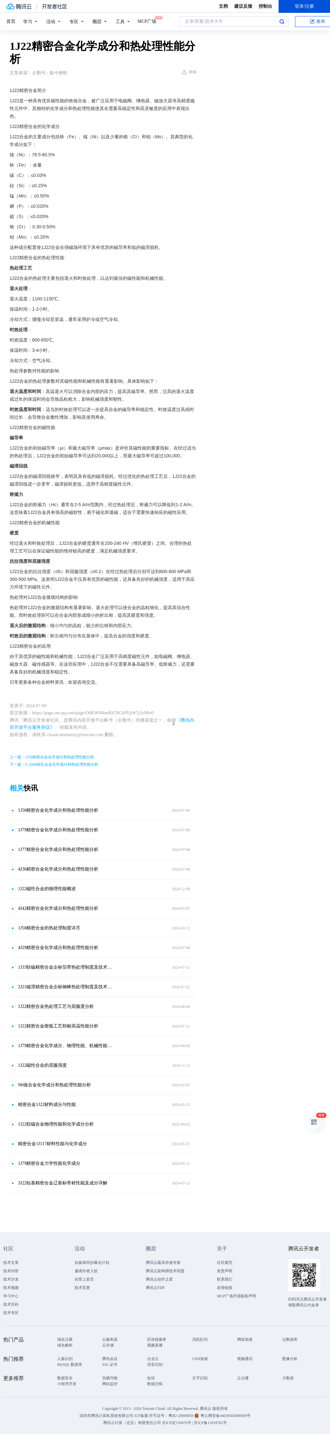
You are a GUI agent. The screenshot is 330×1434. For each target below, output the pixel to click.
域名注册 (65, 1339)
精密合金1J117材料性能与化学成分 (52, 1143)
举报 (189, 72)
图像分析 (290, 1358)
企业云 (153, 1358)
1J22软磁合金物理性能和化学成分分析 (56, 1124)
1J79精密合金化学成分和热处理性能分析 (58, 829)
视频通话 (245, 1358)
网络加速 (245, 1339)
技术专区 (11, 1313)
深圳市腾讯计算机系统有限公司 (106, 1415)
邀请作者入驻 (86, 1271)
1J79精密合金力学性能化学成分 (49, 1163)
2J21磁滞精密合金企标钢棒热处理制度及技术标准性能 (67, 986)
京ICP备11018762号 (210, 1422)
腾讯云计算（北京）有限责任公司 (132, 1422)
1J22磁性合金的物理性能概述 (47, 888)
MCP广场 (147, 21)
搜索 (281, 21)
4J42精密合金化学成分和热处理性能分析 (58, 908)
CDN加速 (200, 1358)
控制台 (265, 6)
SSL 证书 (109, 1364)
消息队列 (200, 1339)
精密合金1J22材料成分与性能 (47, 1104)
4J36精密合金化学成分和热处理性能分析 (58, 869)
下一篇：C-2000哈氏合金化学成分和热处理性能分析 (54, 764)
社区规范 (224, 1262)
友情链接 (224, 1287)
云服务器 (110, 1339)
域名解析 (65, 1345)
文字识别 (200, 1378)
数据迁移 (155, 1384)
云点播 (243, 1378)
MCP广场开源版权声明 (236, 1296)
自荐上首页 (84, 1279)
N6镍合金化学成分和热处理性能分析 (54, 1084)
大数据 (288, 1378)
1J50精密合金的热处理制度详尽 (49, 928)
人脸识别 (65, 1358)
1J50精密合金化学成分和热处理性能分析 (58, 810)
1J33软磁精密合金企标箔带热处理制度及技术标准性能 (67, 967)
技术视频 (11, 1287)
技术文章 (11, 1262)
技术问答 (11, 1271)
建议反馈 (243, 6)
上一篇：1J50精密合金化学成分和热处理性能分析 (52, 757)
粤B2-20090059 (181, 1415)
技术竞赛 (82, 1287)
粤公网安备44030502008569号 (226, 1415)
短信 (151, 1378)
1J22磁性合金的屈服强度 (42, 1065)
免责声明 (224, 1271)
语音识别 (155, 1364)
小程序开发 (66, 1384)
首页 (10, 21)
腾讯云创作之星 (159, 1279)
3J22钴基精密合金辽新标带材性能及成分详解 (62, 1183)
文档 (223, 6)
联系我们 (224, 1279)
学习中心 (11, 1296)
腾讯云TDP (155, 1287)
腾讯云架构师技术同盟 (165, 1271)
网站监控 (110, 1384)
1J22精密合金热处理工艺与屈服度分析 (56, 1006)
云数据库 (290, 1339)
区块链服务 (156, 1339)
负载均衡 (110, 1378)
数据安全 (65, 1378)
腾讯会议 (110, 1358)
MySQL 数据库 (69, 1364)
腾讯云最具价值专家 (163, 1262)
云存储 (108, 1345)
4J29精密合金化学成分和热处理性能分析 (58, 947)
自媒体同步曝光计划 (92, 1262)
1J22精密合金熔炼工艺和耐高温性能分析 (58, 1026)
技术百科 (11, 1304)
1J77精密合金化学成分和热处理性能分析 (58, 849)
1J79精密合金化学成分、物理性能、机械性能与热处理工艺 (67, 1045)
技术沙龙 (11, 1279)
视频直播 (155, 1345)
